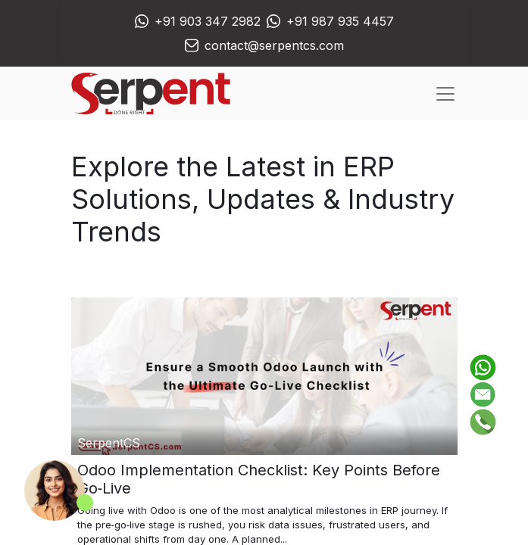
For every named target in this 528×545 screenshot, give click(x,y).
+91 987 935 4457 (340, 21)
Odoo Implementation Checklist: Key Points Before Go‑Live (258, 479)
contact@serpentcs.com (274, 45)
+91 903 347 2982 (208, 21)
